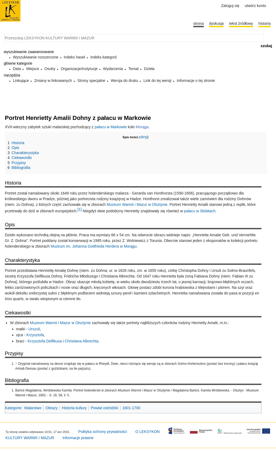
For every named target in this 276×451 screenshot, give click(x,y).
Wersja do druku (124, 80)
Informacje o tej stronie (196, 80)
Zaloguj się (230, 6)
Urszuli (34, 329)
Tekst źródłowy (241, 23)
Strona (198, 23)
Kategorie (13, 408)
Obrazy (52, 408)
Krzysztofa (35, 335)
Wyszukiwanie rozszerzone (35, 57)
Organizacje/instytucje (79, 69)
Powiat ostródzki (104, 408)
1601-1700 (131, 408)
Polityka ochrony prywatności (102, 431)
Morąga (142, 127)
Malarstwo (33, 408)
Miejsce (32, 69)
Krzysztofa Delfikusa (44, 341)
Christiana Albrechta (81, 341)
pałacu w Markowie (111, 127)
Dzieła (149, 69)
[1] (79, 209)
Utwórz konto (255, 6)
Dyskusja (216, 23)
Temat (133, 69)
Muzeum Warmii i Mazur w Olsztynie (136, 204)
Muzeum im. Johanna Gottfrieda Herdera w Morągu (94, 246)
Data (17, 69)
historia (264, 23)
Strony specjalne (91, 80)
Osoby (49, 69)
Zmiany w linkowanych (53, 80)
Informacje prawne (78, 438)
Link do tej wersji (157, 80)
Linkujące (21, 80)
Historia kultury (74, 408)
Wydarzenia (113, 69)
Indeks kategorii (103, 57)
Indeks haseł (74, 57)
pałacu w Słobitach (200, 211)
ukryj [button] (144, 137)
